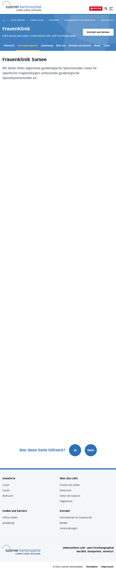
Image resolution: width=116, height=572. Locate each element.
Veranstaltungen (68, 528)
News (97, 45)
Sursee (6, 490)
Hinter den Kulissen (70, 495)
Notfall (95, 8)
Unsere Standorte (18, 20)
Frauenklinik (54, 20)
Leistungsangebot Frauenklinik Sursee (79, 20)
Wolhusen (7, 495)
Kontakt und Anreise (98, 32)
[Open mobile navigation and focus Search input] (106, 8)
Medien (64, 523)
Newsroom (65, 490)
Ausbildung (8, 523)
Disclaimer (92, 567)
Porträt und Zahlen (70, 485)
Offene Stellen (10, 517)
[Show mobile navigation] (111, 8)
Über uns (61, 45)
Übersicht (9, 45)
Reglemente (66, 501)
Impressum (107, 567)
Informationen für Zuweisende (76, 517)
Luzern (6, 485)
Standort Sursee (37, 20)
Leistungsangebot (28, 45)
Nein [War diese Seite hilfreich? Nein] (90, 450)
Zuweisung (47, 45)
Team (106, 45)
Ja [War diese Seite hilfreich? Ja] (75, 450)
